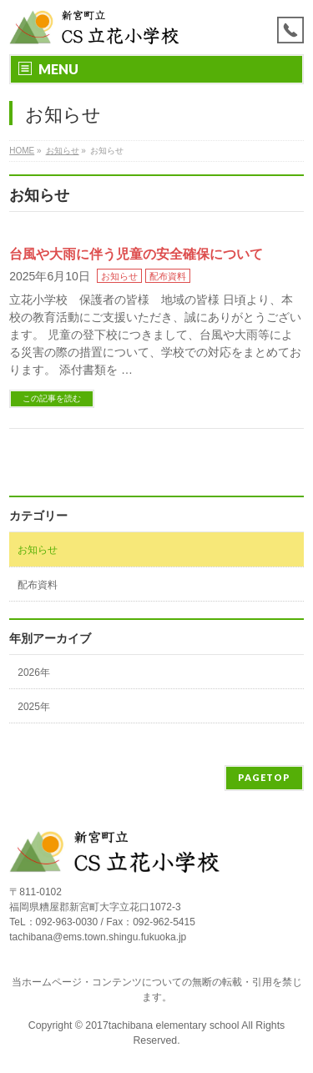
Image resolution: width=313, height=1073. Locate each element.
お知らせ (119, 276)
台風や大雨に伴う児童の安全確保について (136, 254)
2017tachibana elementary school (163, 1025)
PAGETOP (264, 777)
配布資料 (167, 276)
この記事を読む (52, 398)
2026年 (34, 672)
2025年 (34, 707)
